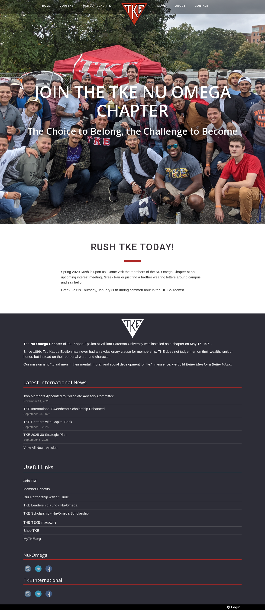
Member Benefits (36, 489)
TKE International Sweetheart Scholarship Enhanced (64, 409)
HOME (46, 8)
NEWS (161, 8)
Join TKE (30, 481)
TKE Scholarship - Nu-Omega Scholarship (56, 513)
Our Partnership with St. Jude (46, 497)
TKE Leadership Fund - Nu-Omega (50, 505)
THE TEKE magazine (39, 522)
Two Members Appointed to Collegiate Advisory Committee (68, 396)
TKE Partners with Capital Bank (47, 422)
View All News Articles (40, 448)
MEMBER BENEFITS (97, 8)
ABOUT (180, 8)
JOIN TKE (67, 8)
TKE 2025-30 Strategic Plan (45, 435)
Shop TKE (31, 530)
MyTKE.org (32, 539)
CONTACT (202, 8)
